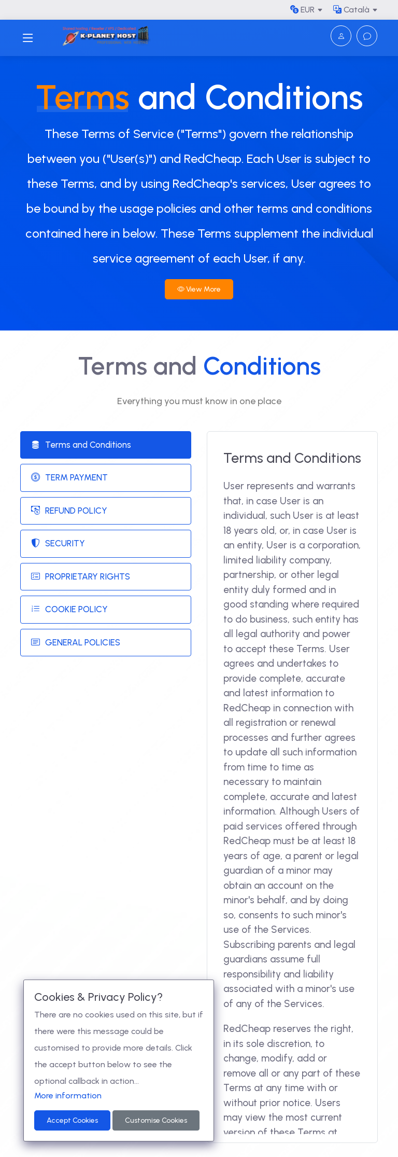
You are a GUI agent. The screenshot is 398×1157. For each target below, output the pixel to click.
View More (199, 289)
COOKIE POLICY (69, 609)
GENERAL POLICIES (75, 643)
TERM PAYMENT (69, 478)
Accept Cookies (72, 1120)
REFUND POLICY (69, 511)
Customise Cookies (156, 1120)
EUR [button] (302, 10)
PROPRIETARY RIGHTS (80, 577)
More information (68, 1095)
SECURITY (58, 543)
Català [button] (351, 10)
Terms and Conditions (81, 445)
